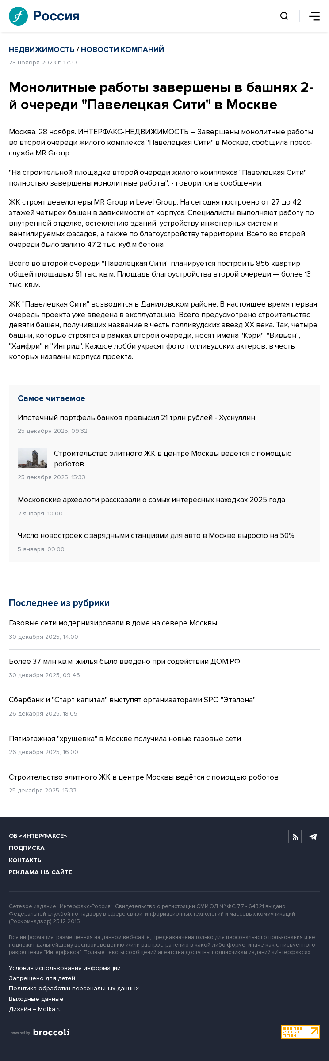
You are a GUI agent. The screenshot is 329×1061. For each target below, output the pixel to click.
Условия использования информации (65, 968)
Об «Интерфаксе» (38, 836)
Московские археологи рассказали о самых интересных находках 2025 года (151, 499)
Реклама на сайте (40, 872)
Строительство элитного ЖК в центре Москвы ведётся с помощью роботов (155, 458)
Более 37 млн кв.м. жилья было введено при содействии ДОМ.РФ (124, 661)
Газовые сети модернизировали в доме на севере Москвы (113, 623)
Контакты (26, 860)
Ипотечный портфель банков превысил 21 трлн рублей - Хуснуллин (136, 417)
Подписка (27, 848)
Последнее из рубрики (59, 603)
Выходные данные (36, 999)
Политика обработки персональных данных (74, 988)
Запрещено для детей (42, 978)
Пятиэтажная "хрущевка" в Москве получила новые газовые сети (125, 738)
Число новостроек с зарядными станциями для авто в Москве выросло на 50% (156, 535)
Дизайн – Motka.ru (35, 1009)
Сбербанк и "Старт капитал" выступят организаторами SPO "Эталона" (132, 700)
